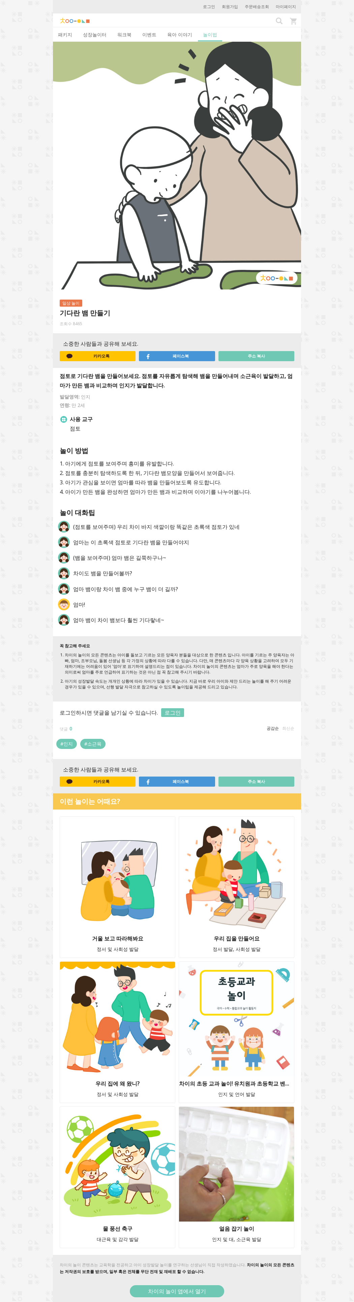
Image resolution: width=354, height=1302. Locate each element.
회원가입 (230, 6)
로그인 (209, 6)
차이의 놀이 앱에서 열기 (177, 1291)
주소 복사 (256, 356)
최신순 (288, 728)
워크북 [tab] (124, 34)
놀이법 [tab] (210, 34)
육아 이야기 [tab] (179, 34)
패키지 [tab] (65, 34)
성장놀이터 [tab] (95, 34)
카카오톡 (88, 356)
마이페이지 (286, 6)
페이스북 (167, 356)
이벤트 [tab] (149, 34)
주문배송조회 (257, 6)
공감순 (273, 728)
